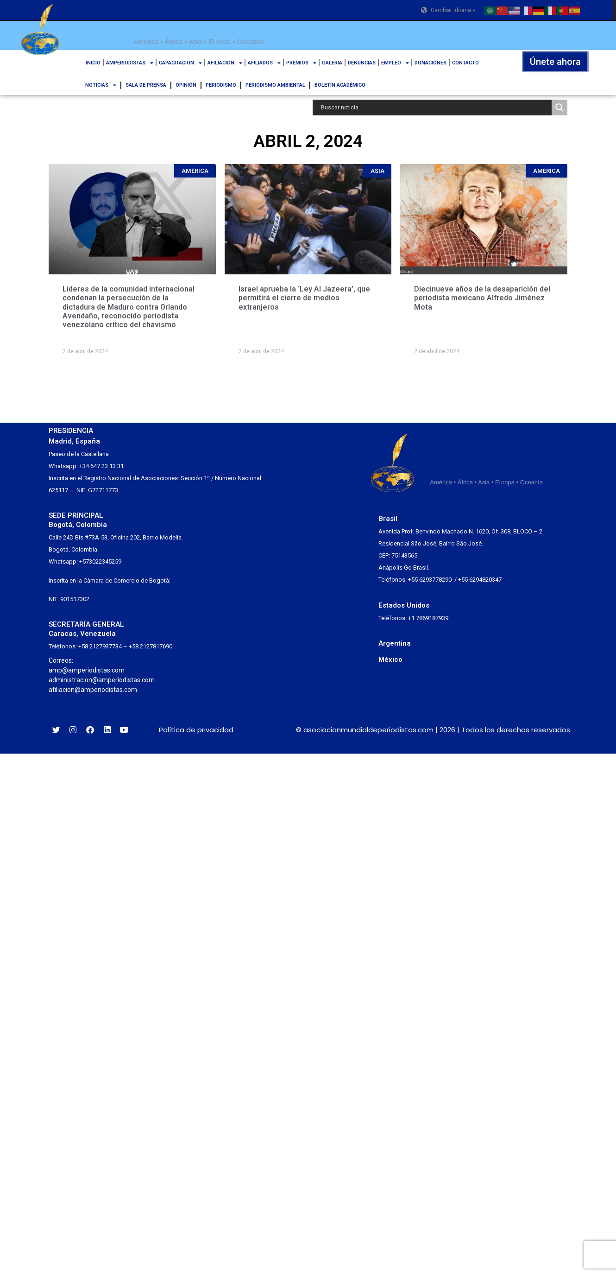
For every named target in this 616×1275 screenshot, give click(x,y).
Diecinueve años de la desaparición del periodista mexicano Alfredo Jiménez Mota (482, 298)
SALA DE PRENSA (146, 85)
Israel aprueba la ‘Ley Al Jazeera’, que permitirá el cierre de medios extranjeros (304, 298)
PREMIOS (301, 62)
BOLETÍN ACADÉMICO (339, 85)
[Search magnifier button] (559, 107)
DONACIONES (430, 63)
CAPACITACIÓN (180, 62)
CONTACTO (465, 63)
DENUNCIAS (362, 63)
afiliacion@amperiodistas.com (93, 689)
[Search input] (434, 107)
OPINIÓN (186, 85)
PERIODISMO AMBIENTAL (275, 85)
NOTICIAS (100, 85)
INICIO (93, 63)
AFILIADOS (264, 62)
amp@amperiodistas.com (87, 670)
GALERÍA (332, 63)
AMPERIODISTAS (129, 62)
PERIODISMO (221, 85)
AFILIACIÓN (224, 62)
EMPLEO (395, 62)
